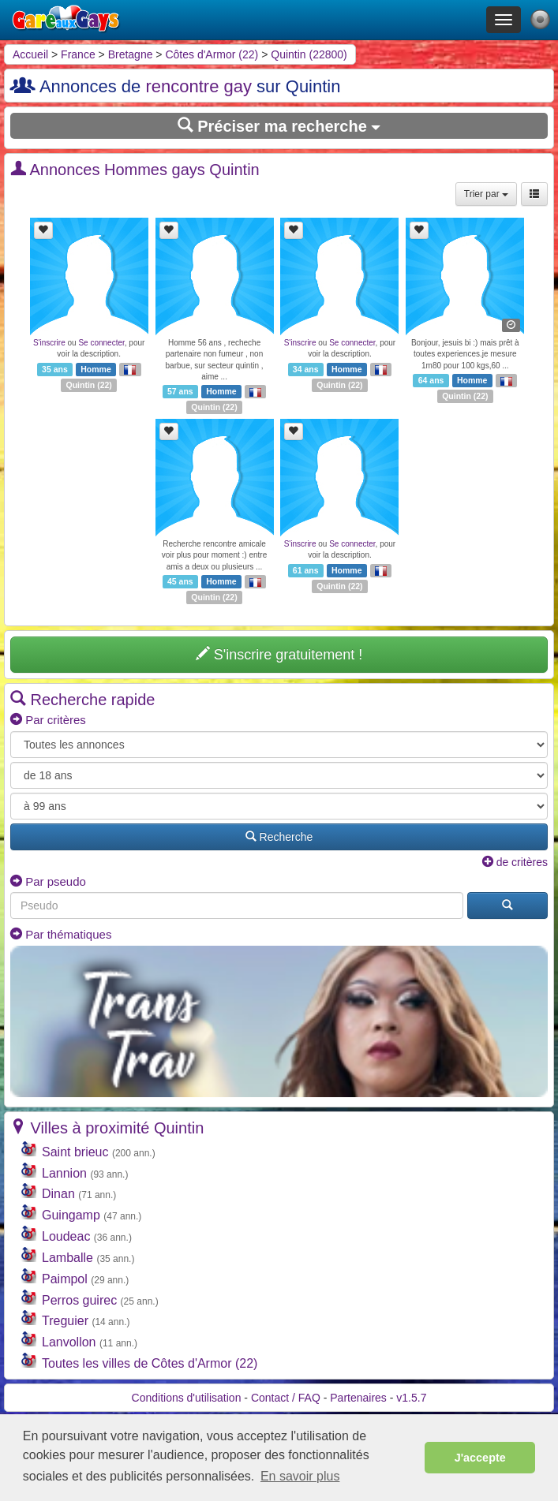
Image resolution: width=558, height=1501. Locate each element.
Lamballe (67, 1257)
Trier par (486, 194)
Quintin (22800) (309, 54)
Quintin (80, 385)
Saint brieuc (75, 1152)
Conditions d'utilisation (187, 1397)
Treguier (65, 1320)
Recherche (279, 837)
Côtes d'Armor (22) (211, 54)
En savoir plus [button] (300, 1476)
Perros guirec (79, 1300)
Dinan (58, 1193)
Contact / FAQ (285, 1397)
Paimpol (65, 1279)
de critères (515, 862)
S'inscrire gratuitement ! (279, 654)
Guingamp (71, 1215)
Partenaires (358, 1397)
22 (105, 385)
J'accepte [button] (480, 1457)
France (78, 54)
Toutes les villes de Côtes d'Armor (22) (149, 1363)
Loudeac (66, 1236)
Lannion (64, 1173)
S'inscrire (49, 342)
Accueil (30, 54)
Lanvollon (69, 1342)
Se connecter (101, 342)
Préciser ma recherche (279, 126)
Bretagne (130, 54)
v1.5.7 (411, 1397)
